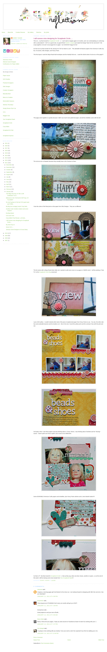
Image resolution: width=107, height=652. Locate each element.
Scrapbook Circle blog (45, 272)
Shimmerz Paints (7, 59)
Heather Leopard (69, 43)
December (9, 165)
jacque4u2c (40, 600)
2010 (6, 233)
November (9, 167)
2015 (6, 153)
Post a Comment (37, 637)
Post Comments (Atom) (47, 643)
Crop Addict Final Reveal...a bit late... (16, 218)
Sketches (38, 32)
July (7, 177)
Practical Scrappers (8, 83)
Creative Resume (20, 32)
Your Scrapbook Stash (66, 578)
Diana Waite (40, 619)
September (9, 172)
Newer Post (36, 640)
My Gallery (30, 32)
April (7, 184)
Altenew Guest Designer (9, 62)
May (7, 182)
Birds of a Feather (8, 97)
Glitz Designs (6, 86)
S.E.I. (4, 112)
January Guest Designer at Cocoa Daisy (17, 229)
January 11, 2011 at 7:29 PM (47, 605)
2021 (6, 143)
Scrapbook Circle (53, 41)
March (8, 186)
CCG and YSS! (10, 215)
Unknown (39, 589)
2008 (6, 238)
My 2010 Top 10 (10, 224)
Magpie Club (6, 115)
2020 (6, 145)
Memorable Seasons (8, 101)
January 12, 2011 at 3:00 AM (47, 615)
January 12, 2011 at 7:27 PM (47, 624)
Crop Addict (6, 126)
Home (3, 32)
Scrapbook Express (8, 135)
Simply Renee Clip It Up (9, 108)
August (8, 174)
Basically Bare (7, 93)
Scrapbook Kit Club (8, 130)
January (8, 191)
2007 (6, 240)
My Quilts (46, 32)
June (7, 179)
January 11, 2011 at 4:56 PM (47, 596)
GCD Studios (6, 79)
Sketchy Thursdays (8, 104)
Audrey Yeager (17, 38)
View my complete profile (19, 43)
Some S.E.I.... (9, 227)
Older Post (101, 640)
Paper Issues (6, 75)
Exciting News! (10, 213)
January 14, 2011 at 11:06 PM (47, 633)
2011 (6, 162)
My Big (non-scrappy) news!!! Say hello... (17, 206)
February (8, 189)
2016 (6, 150)
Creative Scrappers (8, 90)
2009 (6, 235)
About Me (10, 32)
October (8, 169)
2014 (6, 155)
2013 (6, 158)
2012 (6, 160)
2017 (6, 148)
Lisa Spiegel (40, 628)
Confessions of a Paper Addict (11, 64)
